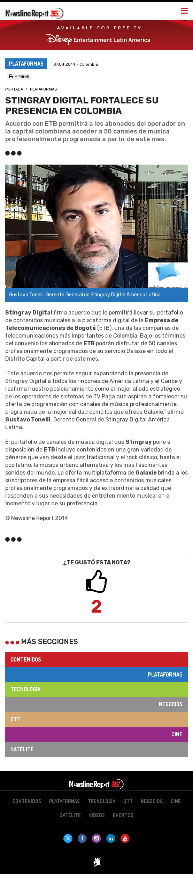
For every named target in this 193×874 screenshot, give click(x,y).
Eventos (123, 815)
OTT (15, 719)
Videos (97, 815)
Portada (14, 89)
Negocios (171, 704)
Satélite (22, 749)
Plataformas (43, 89)
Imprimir (19, 77)
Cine (177, 734)
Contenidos (25, 659)
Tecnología (25, 689)
